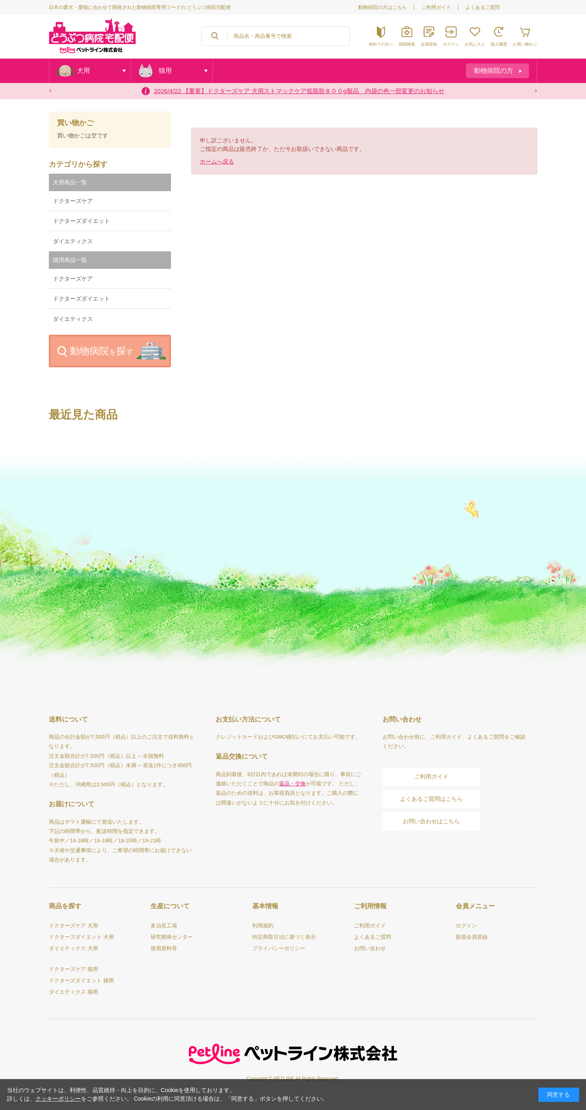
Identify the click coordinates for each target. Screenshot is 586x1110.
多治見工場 (164, 925)
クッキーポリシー (58, 1098)
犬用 (83, 70)
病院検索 (407, 44)
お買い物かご (525, 44)
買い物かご (75, 123)
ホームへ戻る (217, 161)
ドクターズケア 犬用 (73, 925)
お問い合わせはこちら (431, 821)
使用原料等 (164, 948)
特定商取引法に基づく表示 (284, 937)
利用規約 (262, 925)
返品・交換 (292, 784)
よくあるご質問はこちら (431, 799)
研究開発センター (172, 937)
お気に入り (475, 44)
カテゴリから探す (78, 164)
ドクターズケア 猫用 (73, 969)
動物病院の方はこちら (382, 7)
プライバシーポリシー (278, 948)
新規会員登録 (472, 937)
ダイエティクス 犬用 (73, 948)
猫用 (165, 70)
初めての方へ (381, 44)
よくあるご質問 (483, 7)
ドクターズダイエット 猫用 (81, 980)
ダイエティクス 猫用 (73, 992)
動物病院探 (101, 350)
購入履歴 (499, 44)
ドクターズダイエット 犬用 (81, 937)
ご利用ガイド (436, 7)
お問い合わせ (370, 948)
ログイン (451, 44)
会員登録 (429, 44)
